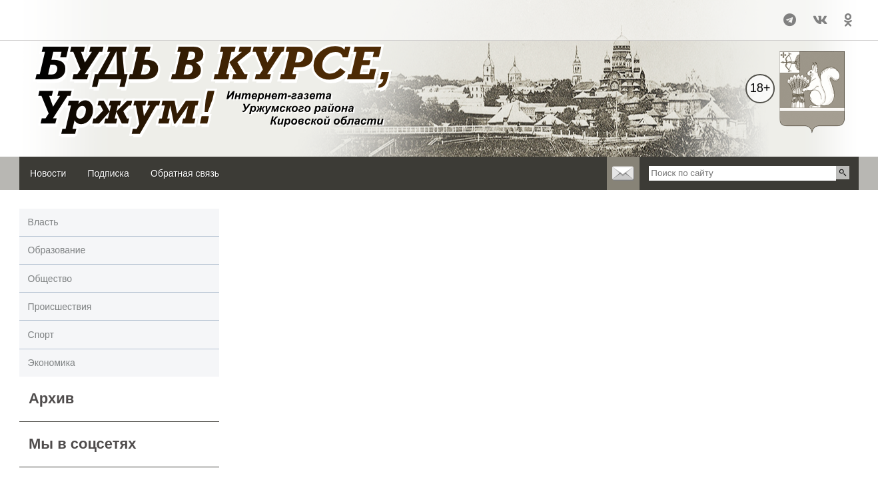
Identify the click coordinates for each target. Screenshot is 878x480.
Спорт (41, 334)
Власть (43, 222)
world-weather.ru (49, 26)
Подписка (108, 173)
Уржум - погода (49, 14)
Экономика (51, 362)
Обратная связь (185, 173)
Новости (48, 173)
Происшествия (60, 306)
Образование (57, 250)
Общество (50, 278)
